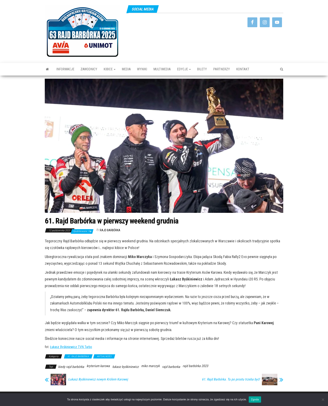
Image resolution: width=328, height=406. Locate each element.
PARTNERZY (221, 69)
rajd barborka (171, 367)
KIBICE (109, 69)
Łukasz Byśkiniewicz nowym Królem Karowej (98, 379)
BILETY (202, 69)
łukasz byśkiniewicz (125, 367)
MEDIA (126, 69)
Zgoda (255, 399)
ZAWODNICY (89, 69)
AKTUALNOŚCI (104, 356)
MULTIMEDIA (162, 69)
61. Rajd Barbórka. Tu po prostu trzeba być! (231, 379)
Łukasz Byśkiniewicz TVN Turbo (71, 347)
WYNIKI (142, 69)
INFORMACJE (65, 69)
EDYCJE (184, 69)
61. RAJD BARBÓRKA (78, 356)
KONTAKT (242, 69)
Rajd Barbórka (110, 230)
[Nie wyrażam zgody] (323, 399)
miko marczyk (150, 366)
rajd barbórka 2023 (195, 366)
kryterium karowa (98, 366)
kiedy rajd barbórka (71, 367)
